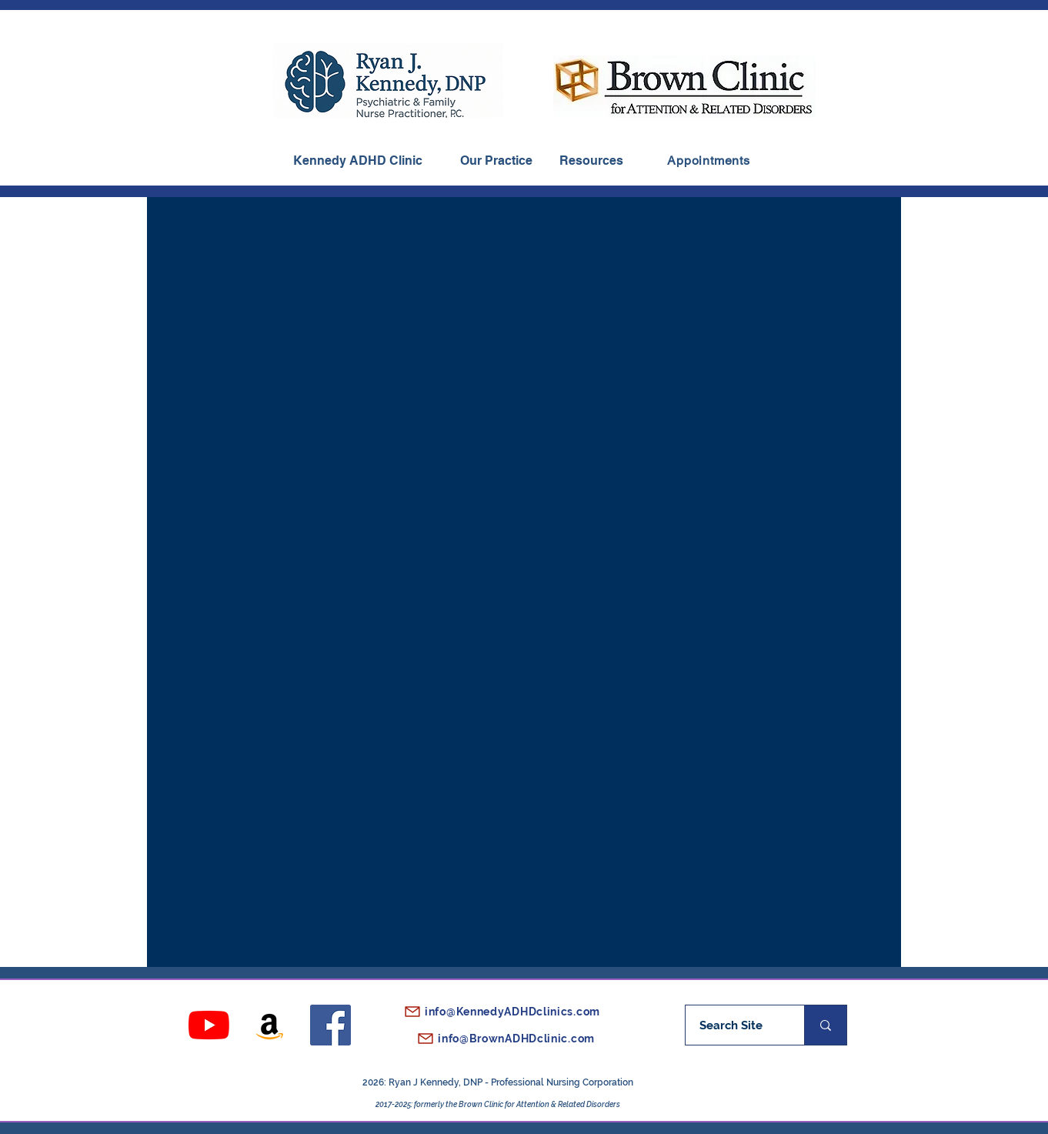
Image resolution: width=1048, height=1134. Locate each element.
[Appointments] (709, 160)
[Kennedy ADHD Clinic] (356, 160)
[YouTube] (209, 1025)
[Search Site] (730, 1025)
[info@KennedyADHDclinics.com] (497, 1012)
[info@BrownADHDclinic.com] (497, 1038)
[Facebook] (330, 1025)
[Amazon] (269, 1025)
